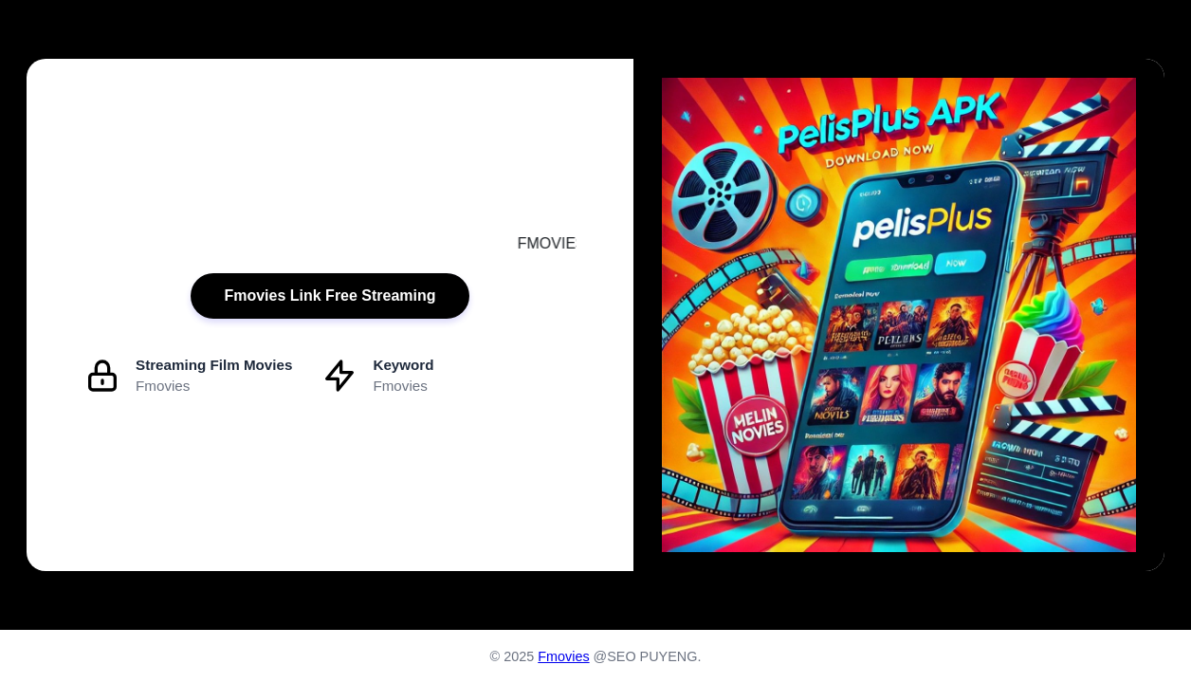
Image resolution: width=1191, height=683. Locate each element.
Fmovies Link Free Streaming (329, 295)
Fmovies (563, 656)
